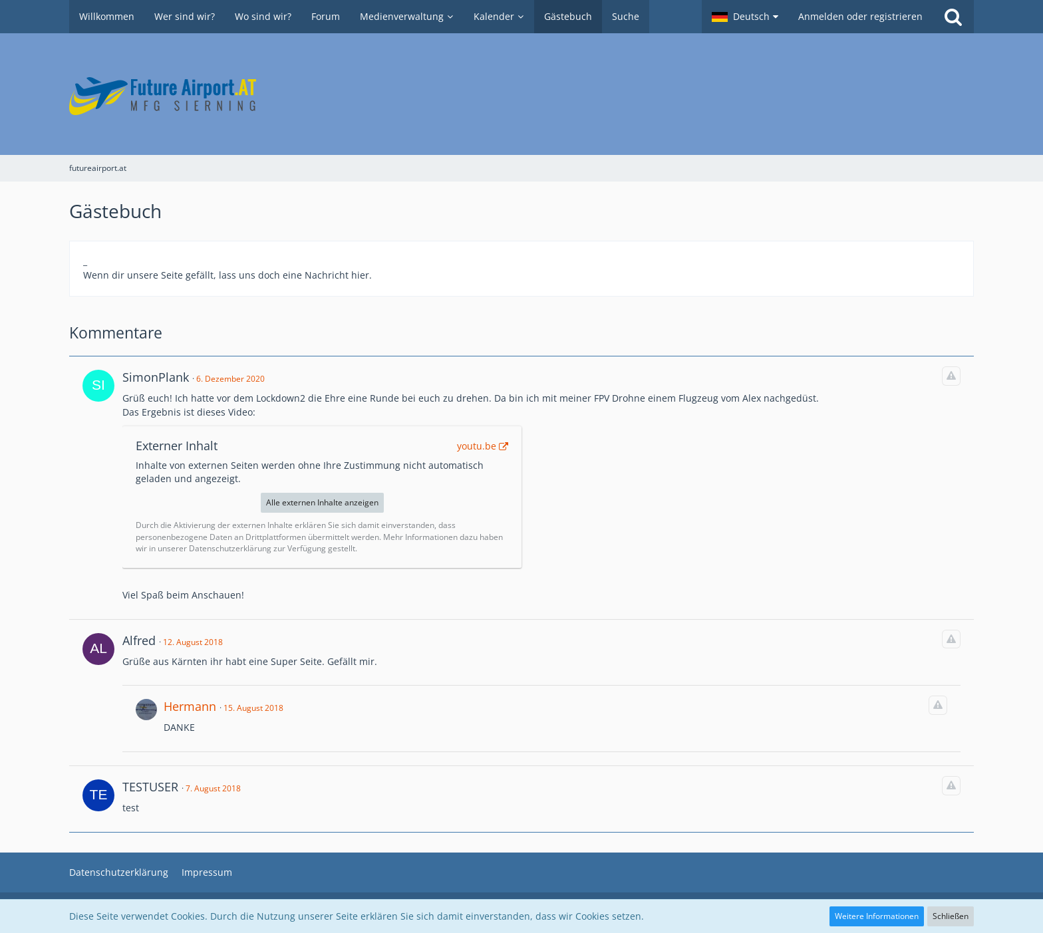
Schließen (950, 916)
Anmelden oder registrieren (860, 16)
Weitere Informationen (877, 916)
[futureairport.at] (521, 94)
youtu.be (476, 446)
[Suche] (953, 16)
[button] (745, 16)
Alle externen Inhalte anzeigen (322, 502)
